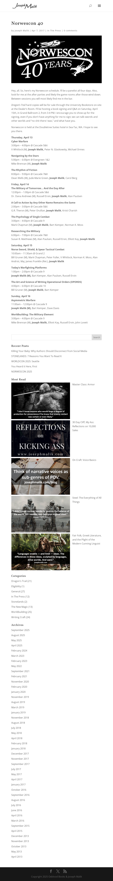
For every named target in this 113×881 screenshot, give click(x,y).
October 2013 (18, 846)
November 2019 (20, 697)
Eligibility (16, 586)
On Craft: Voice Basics (84, 460)
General (15, 591)
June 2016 (16, 810)
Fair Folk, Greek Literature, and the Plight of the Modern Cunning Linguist (86, 539)
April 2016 (16, 815)
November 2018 (20, 717)
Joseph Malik (22, 30)
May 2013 (16, 851)
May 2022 (16, 666)
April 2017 (16, 779)
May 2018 (16, 733)
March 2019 (17, 707)
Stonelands (17, 601)
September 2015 (20, 825)
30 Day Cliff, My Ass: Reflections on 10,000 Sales (84, 426)
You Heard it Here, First (24, 366)
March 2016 (17, 820)
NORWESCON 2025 (21, 371)
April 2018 (16, 738)
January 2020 (18, 691)
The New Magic (19, 606)
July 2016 (16, 805)
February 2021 (19, 676)
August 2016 (18, 800)
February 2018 (19, 743)
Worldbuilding (19, 612)
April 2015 (16, 831)
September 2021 (20, 671)
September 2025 (20, 630)
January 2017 (18, 784)
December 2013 (20, 836)
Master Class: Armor (83, 384)
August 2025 (18, 635)
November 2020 (20, 681)
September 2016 (20, 795)
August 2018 (18, 722)
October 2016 (18, 789)
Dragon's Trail (19, 581)
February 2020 (19, 686)
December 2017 (20, 753)
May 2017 (16, 774)
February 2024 (19, 650)
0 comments (70, 30)
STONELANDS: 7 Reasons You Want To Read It (36, 356)
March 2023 (17, 655)
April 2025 (16, 645)
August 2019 (18, 702)
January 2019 (18, 712)
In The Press (54, 30)
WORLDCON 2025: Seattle (25, 361)
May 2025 (16, 640)
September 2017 (20, 764)
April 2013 (16, 856)
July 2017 (16, 769)
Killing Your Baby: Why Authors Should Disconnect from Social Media (49, 351)
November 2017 (20, 758)
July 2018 (16, 727)
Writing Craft (18, 617)
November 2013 (20, 841)
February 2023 (19, 661)
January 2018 (18, 748)
